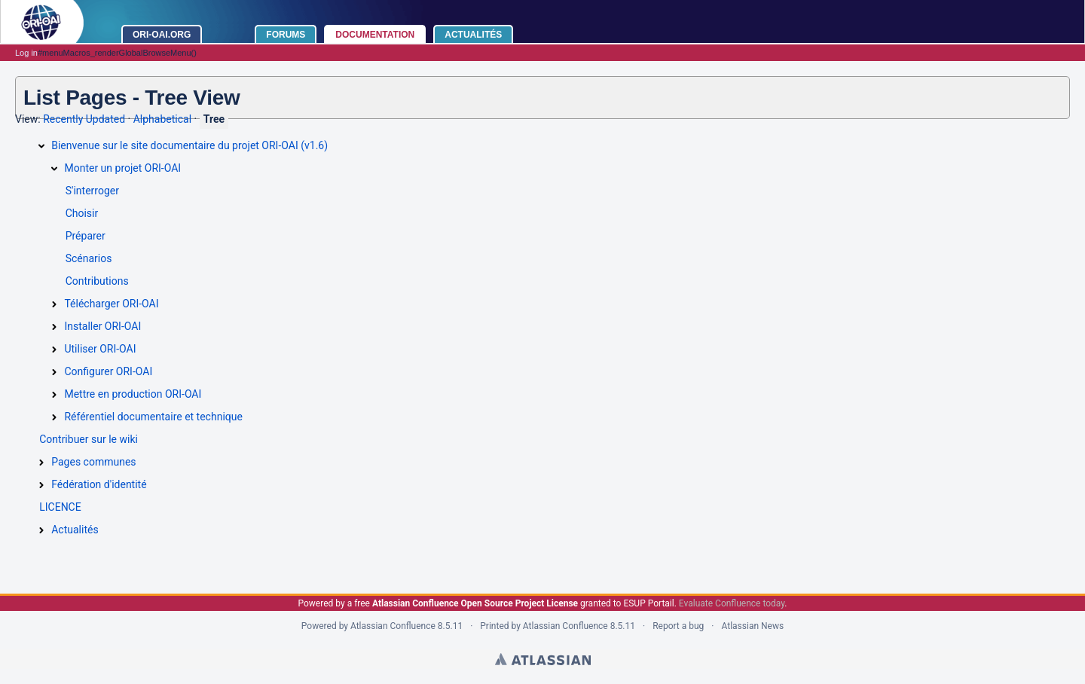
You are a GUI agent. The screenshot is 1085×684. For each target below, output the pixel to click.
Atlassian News (752, 626)
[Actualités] (41, 530)
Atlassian (543, 659)
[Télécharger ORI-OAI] (54, 304)
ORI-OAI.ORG (162, 34)
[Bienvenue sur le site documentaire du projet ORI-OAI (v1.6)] (41, 146)
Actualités (473, 34)
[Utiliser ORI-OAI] (54, 350)
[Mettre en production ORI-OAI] (54, 395)
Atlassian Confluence (393, 626)
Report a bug (678, 626)
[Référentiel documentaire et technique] (54, 417)
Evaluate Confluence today (731, 603)
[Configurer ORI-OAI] (54, 372)
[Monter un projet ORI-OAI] (54, 169)
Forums (285, 34)
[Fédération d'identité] (41, 485)
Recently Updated (84, 119)
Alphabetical (162, 119)
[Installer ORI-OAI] (54, 327)
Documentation (374, 34)
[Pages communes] (41, 463)
